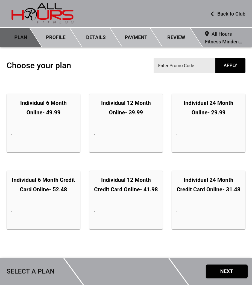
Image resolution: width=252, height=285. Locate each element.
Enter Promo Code (176, 66)
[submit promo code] (230, 65)
